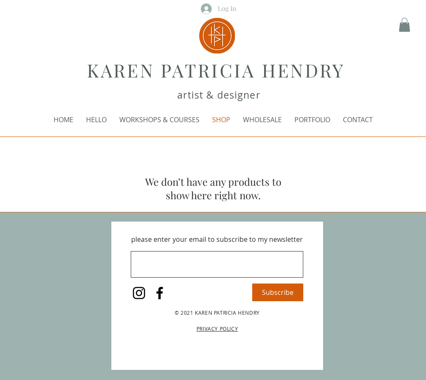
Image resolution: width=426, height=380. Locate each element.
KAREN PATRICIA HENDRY (216, 70)
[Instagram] (139, 293)
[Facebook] (159, 293)
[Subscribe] (277, 292)
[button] (404, 25)
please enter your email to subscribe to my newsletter (217, 239)
